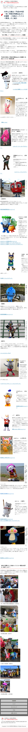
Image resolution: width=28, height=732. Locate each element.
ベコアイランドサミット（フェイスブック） (10, 383)
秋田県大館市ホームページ (6, 519)
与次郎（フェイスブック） (6, 278)
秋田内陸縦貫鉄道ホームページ (7, 209)
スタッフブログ (10, 5)
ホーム (4, 5)
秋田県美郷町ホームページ (6, 314)
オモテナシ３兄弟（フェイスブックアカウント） (11, 244)
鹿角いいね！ (4, 122)
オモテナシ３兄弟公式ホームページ (8, 241)
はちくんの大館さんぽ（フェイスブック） (10, 520)
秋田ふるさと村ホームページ (19, 429)
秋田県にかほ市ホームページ (7, 558)
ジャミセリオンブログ (5, 353)
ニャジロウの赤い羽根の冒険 (19, 82)
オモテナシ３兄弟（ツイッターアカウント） (10, 242)
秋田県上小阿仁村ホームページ (7, 457)
